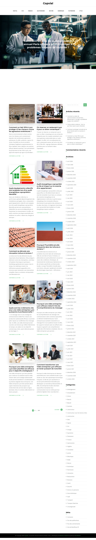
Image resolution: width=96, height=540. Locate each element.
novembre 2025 (71, 178)
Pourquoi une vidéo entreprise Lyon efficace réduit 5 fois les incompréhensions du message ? (50, 307)
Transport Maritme (72, 505)
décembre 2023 (71, 255)
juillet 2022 (70, 309)
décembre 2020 (71, 373)
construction (71, 418)
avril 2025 (70, 202)
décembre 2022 (71, 292)
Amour (69, 396)
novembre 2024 (71, 219)
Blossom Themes (63, 537)
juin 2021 (69, 352)
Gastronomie (41, 10)
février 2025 (70, 208)
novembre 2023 (71, 259)
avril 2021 (70, 359)
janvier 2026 (70, 172)
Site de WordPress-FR (73, 529)
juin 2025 (69, 195)
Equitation (70, 435)
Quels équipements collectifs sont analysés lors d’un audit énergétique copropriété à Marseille (21, 191)
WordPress (78, 537)
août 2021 (70, 346)
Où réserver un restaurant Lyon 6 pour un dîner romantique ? (47, 129)
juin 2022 (69, 312)
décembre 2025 (71, 175)
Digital (15, 10)
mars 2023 (70, 282)
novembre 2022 (71, 296)
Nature (51, 10)
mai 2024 (69, 239)
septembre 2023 (72, 265)
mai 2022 (69, 316)
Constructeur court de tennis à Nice (76, 414)
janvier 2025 (70, 212)
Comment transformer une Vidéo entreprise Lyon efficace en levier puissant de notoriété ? (50, 368)
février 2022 (70, 326)
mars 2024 (70, 245)
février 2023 (70, 286)
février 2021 (70, 366)
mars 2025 (70, 205)
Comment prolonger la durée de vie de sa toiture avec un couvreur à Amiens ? (77, 131)
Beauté (11, 125)
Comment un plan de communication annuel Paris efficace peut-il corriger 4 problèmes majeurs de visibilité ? (48, 44)
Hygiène (69, 448)
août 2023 (70, 269)
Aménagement (40, 242)
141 (39, 410)
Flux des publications (73, 522)
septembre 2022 (72, 302)
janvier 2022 (70, 329)
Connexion (70, 519)
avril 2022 (70, 319)
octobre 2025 (71, 182)
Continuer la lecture (14, 158)
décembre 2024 (71, 215)
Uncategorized (71, 509)
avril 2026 (70, 162)
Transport (70, 502)
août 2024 (70, 229)
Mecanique (70, 458)
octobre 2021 (71, 339)
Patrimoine (71, 10)
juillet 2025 (70, 192)
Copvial (48, 3)
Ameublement (71, 393)
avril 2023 (70, 279)
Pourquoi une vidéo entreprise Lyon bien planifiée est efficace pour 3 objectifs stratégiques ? (22, 370)
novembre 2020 (71, 376)
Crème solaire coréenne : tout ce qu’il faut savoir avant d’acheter (76, 125)
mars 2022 (70, 322)
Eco (23, 10)
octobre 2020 (71, 379)
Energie (39, 182)
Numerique (61, 10)
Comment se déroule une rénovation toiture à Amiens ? (21, 252)
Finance (30, 10)
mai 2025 (69, 198)
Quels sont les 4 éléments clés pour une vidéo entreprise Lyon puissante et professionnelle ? (21, 311)
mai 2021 (69, 356)
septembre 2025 (72, 185)
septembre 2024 (72, 225)
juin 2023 (69, 272)
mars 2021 (70, 363)
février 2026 (70, 168)
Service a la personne (73, 492)
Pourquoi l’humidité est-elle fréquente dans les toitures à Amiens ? (49, 247)
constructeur (71, 410)
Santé (69, 485)
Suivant (56, 410)
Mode (68, 462)
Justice (69, 455)
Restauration (71, 478)
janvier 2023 (70, 289)
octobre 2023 (71, 262)
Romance (70, 482)
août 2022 (70, 306)
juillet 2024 (70, 232)
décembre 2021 (71, 332)
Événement (70, 438)
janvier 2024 (70, 252)
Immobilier (70, 452)
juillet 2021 (70, 349)
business (69, 406)
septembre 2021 (72, 342)
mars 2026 (70, 165)
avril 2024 (70, 242)
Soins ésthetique (72, 495)
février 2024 (70, 249)
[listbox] (48, 57)
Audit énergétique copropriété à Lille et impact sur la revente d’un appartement (49, 187)
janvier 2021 (70, 369)
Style (81, 10)
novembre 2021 (71, 336)
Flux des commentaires (74, 526)
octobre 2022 (71, 299)
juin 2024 (69, 235)
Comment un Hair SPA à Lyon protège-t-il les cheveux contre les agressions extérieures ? (21, 130)
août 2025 (70, 188)
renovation (70, 475)
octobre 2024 (71, 222)
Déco (68, 422)
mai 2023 (69, 275)
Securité (69, 488)
